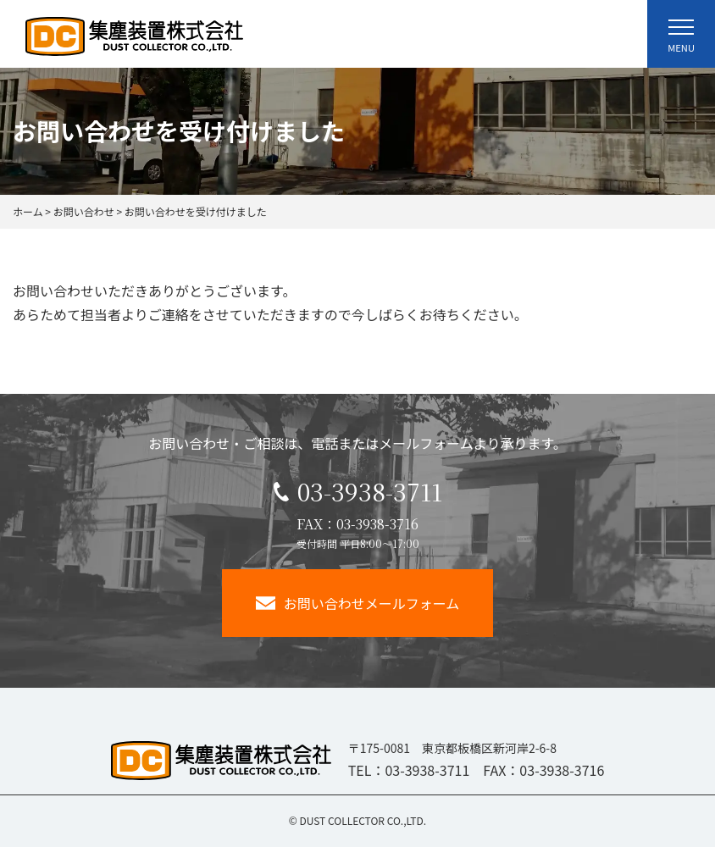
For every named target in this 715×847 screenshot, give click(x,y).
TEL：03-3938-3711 (409, 770)
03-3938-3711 (358, 491)
